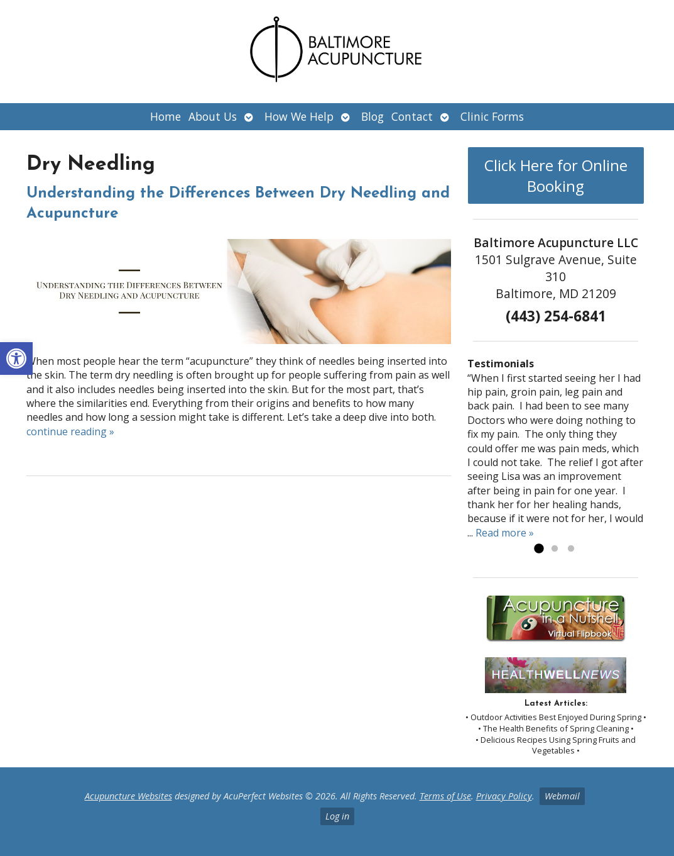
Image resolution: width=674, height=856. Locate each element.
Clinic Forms (492, 116)
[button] (16, 358)
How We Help (299, 116)
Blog (372, 116)
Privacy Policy (504, 796)
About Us (212, 116)
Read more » (505, 533)
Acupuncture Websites (128, 796)
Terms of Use (445, 796)
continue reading (70, 431)
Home (165, 116)
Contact (412, 116)
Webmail (562, 796)
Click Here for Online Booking (556, 175)
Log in (337, 816)
